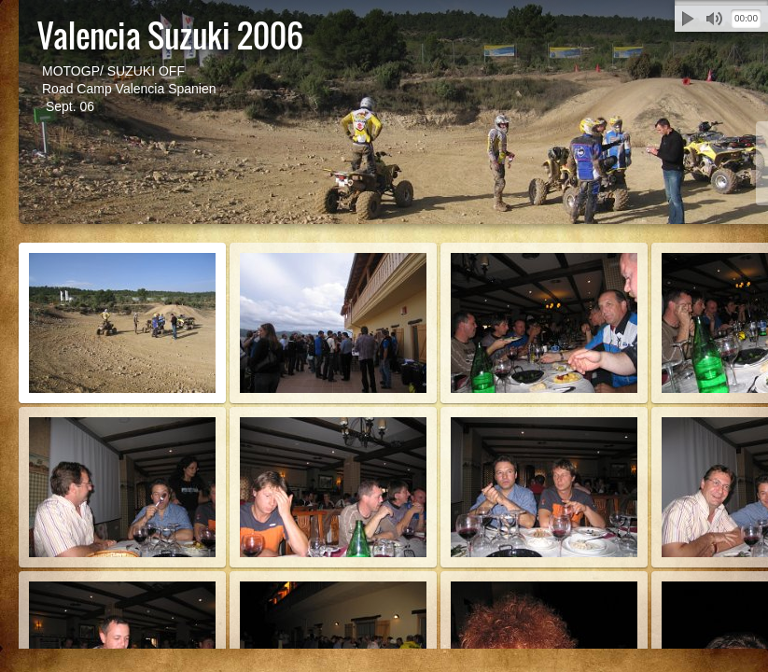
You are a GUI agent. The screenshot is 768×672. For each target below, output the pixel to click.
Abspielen (688, 19)
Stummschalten (714, 19)
